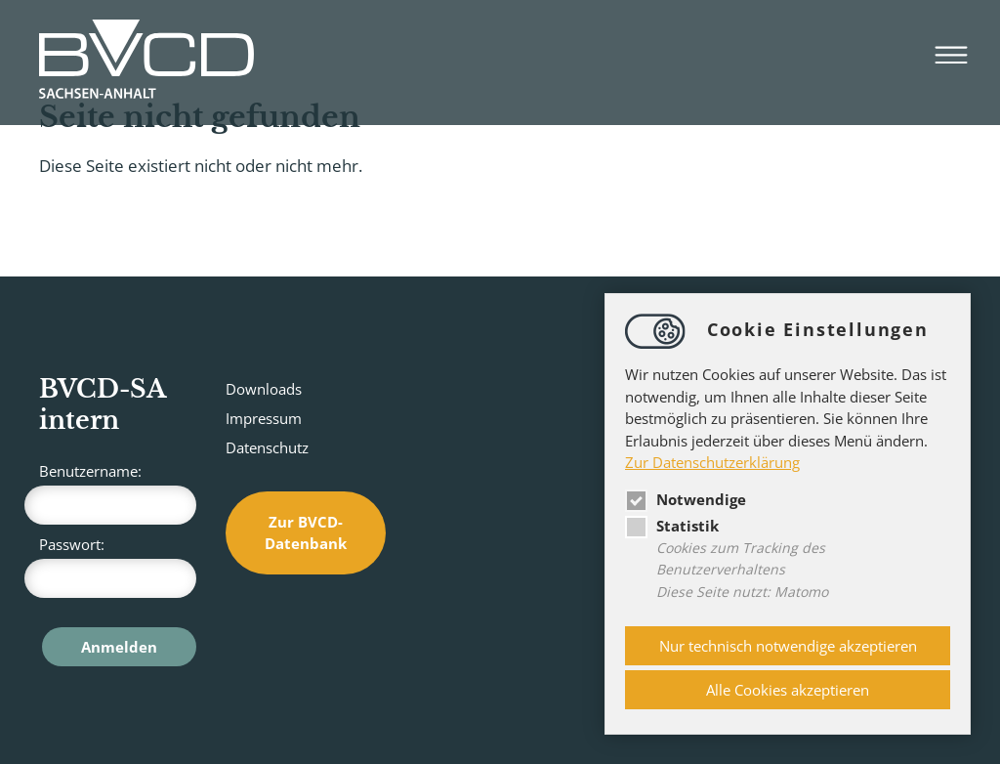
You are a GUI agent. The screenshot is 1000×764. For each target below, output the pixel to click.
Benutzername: (117, 493)
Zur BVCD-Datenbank (306, 533)
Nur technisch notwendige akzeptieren (788, 646)
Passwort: (117, 566)
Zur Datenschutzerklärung (712, 462)
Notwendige (685, 499)
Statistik (672, 525)
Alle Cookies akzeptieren (787, 690)
